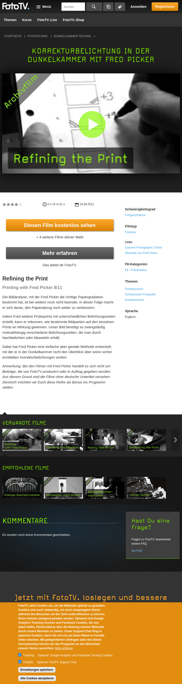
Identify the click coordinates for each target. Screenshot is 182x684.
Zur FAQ (137, 550)
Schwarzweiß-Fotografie (140, 294)
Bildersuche (108, 6)
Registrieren (165, 7)
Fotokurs (130, 232)
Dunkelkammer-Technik (72, 36)
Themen (10, 20)
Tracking (28, 655)
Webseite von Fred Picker (141, 253)
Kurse (27, 20)
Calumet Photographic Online (143, 247)
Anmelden (138, 7)
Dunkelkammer (134, 300)
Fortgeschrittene (135, 215)
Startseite (13, 36)
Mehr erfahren (59, 253)
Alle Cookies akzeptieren (37, 678)
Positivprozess (134, 289)
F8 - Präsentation (136, 270)
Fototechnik (37, 36)
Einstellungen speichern (36, 669)
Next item (175, 440)
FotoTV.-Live (47, 20)
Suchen (94, 6)
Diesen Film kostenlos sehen (60, 225)
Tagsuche (120, 6)
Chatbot (28, 662)
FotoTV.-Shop (73, 20)
